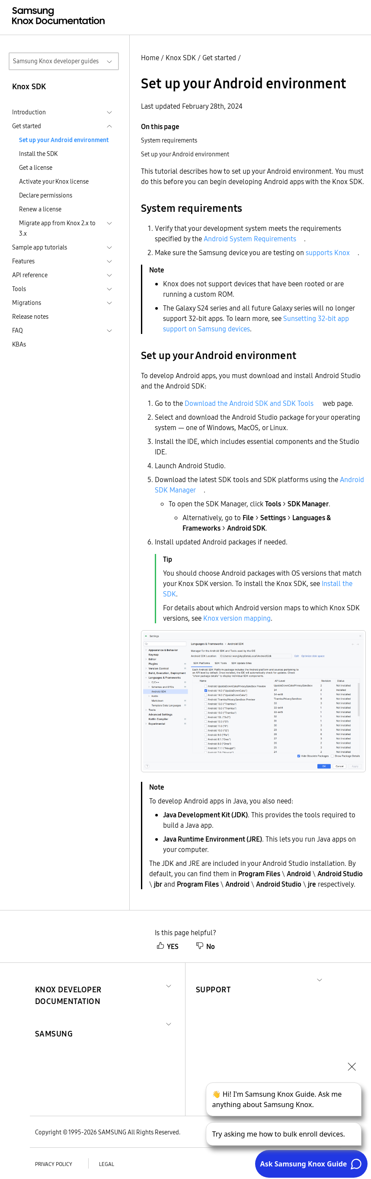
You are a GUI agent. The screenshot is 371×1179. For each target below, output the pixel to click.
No (205, 946)
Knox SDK (181, 57)
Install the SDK (38, 153)
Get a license (35, 167)
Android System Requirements (250, 238)
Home (150, 57)
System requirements (169, 140)
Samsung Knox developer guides (56, 61)
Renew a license (40, 209)
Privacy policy (53, 1164)
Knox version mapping (237, 618)
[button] (99, 985)
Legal (106, 1164)
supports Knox (328, 252)
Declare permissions (45, 195)
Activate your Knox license (54, 181)
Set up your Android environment (64, 140)
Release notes (30, 316)
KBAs (19, 344)
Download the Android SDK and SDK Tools (249, 403)
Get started (219, 57)
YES (168, 946)
